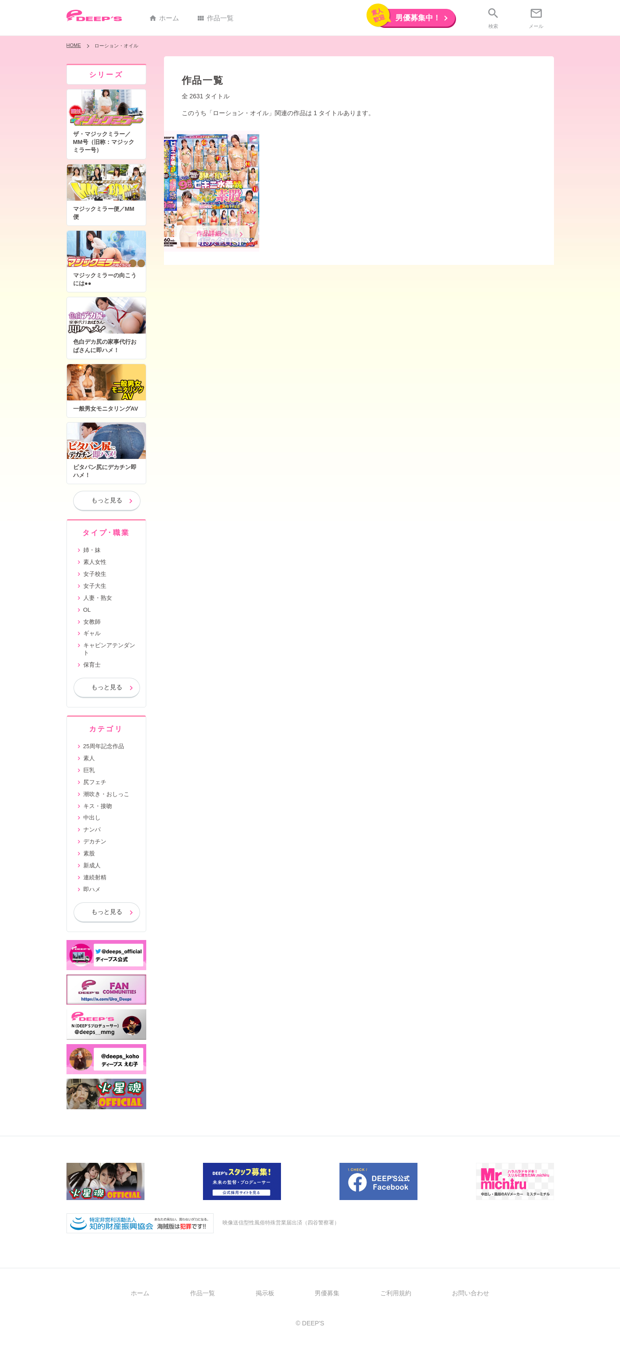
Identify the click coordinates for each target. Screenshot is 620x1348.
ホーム (164, 18)
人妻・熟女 (97, 597)
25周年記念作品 (103, 746)
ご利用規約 (395, 1293)
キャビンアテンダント (109, 649)
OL (87, 609)
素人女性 (94, 562)
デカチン (94, 841)
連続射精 (94, 877)
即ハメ (92, 889)
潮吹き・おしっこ (106, 794)
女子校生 (94, 574)
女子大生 (94, 586)
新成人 (92, 865)
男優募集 (327, 1293)
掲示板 (265, 1293)
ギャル (92, 633)
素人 (89, 758)
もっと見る (106, 500)
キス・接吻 (97, 806)
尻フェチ (94, 782)
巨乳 (89, 770)
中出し (92, 817)
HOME (73, 45)
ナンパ (92, 829)
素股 (89, 853)
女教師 (92, 621)
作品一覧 (215, 18)
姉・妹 (92, 550)
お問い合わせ (470, 1293)
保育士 (92, 664)
